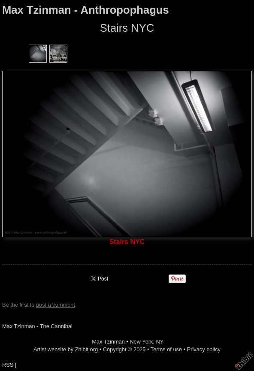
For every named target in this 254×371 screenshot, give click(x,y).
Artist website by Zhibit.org (65, 349)
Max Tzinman (108, 341)
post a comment (55, 305)
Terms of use (166, 349)
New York (141, 341)
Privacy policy (204, 349)
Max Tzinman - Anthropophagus (85, 10)
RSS (7, 365)
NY (160, 341)
